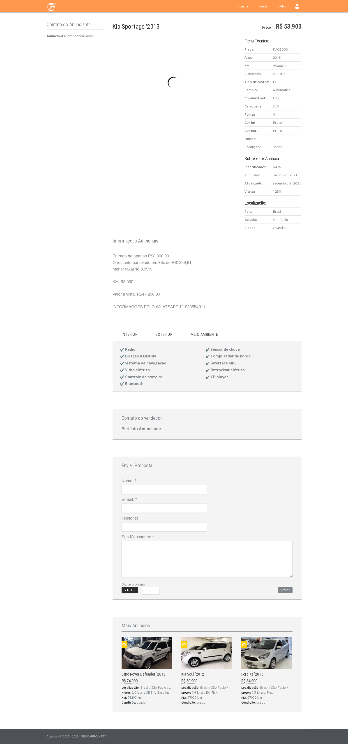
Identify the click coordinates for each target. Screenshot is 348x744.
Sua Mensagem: (138, 537)
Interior (129, 334)
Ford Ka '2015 (252, 674)
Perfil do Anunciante (141, 429)
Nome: (129, 481)
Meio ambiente (204, 334)
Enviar (285, 590)
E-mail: (129, 499)
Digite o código (133, 584)
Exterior (164, 334)
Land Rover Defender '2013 (143, 674)
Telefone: (130, 518)
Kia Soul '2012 (192, 674)
